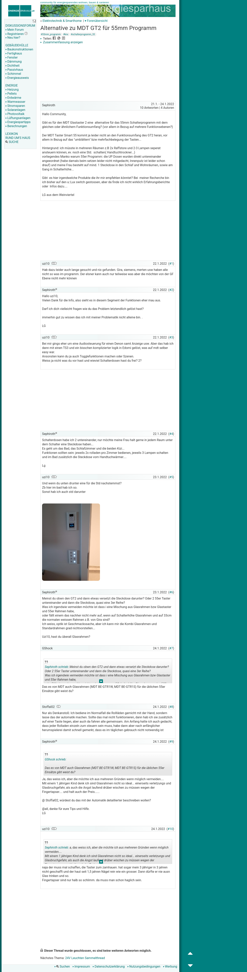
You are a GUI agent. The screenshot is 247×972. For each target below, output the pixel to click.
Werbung (170, 966)
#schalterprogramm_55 (83, 34)
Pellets (11, 93)
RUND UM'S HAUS (17, 138)
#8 (171, 707)
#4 (171, 434)
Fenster (11, 57)
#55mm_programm (51, 34)
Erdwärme (13, 97)
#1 (171, 263)
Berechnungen (16, 126)
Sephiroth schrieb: (57, 667)
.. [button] (101, 682)
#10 (170, 829)
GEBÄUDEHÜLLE (16, 45)
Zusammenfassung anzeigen (61, 42)
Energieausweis (17, 78)
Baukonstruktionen (19, 49)
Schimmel (13, 74)
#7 (171, 648)
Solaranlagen (15, 110)
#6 (171, 592)
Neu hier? (12, 37)
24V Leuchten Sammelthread (85, 958)
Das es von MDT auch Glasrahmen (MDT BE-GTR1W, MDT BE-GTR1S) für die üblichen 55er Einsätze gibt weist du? (104, 764)
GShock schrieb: (55, 759)
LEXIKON (11, 134)
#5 (171, 477)
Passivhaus (14, 69)
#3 (171, 337)
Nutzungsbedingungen (143, 966)
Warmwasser (15, 102)
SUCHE (12, 142)
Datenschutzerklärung (109, 966)
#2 (171, 290)
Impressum (81, 966)
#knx (65, 34)
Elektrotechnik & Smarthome (62, 21)
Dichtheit (12, 65)
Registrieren (14, 34)
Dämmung (13, 61)
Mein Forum (14, 29)
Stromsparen (15, 106)
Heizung (12, 89)
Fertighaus (13, 53)
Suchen (62, 966)
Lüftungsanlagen (17, 118)
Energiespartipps (17, 122)
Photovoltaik (15, 114)
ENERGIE (11, 85)
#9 (171, 741)
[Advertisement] (107, 73)
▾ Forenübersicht (96, 21)
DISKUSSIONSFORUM (20, 25)
